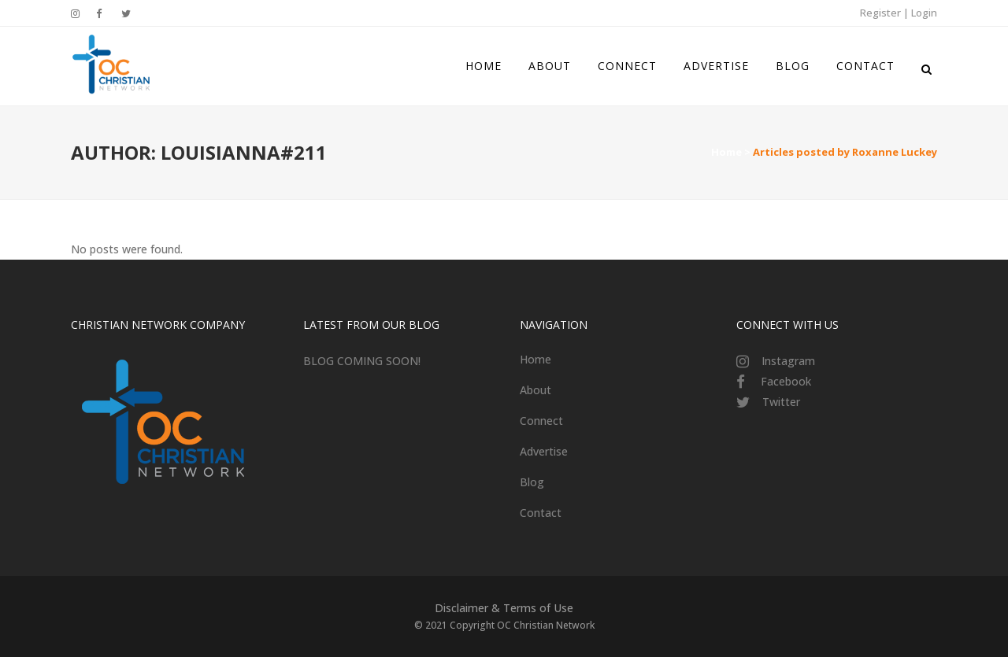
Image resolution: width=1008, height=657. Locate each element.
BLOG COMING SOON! (362, 360)
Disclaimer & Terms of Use (504, 607)
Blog (532, 481)
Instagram (788, 360)
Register (880, 13)
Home (726, 152)
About (535, 389)
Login (924, 13)
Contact (540, 512)
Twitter (781, 401)
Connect (541, 420)
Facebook (786, 381)
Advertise (544, 451)
